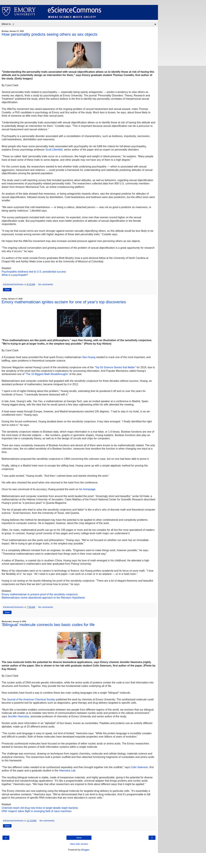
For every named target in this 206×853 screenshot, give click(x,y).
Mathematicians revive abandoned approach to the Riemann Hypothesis (43, 597)
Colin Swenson (139, 767)
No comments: (45, 284)
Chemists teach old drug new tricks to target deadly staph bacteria (40, 807)
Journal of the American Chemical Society (31, 699)
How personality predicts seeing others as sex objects (49, 34)
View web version (79, 844)
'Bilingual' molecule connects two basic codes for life (48, 624)
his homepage (87, 489)
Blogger (85, 849)
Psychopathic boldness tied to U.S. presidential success (34, 271)
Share (7, 290)
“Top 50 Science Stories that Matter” (115, 367)
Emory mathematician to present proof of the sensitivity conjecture (40, 594)
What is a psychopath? (15, 275)
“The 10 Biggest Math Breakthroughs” (47, 374)
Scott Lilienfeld (54, 149)
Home (79, 838)
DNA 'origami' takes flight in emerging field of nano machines (37, 811)
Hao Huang (88, 357)
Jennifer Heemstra (18, 716)
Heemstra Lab (67, 770)
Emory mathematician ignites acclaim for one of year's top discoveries (64, 302)
